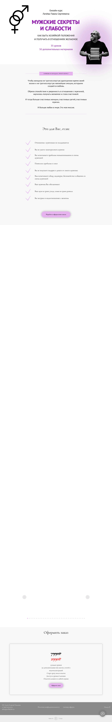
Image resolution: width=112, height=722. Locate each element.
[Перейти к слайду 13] (48, 618)
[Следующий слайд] (88, 597)
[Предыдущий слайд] (24, 597)
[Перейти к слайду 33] (84, 618)
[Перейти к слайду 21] (63, 618)
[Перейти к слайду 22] (64, 618)
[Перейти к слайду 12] (47, 618)
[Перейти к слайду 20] (61, 618)
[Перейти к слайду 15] (52, 618)
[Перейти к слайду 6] (36, 618)
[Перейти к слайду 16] (54, 618)
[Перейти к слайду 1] (27, 618)
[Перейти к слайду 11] (45, 618)
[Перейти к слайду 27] (73, 618)
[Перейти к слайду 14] (50, 618)
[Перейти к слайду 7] (38, 618)
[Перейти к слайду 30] (79, 618)
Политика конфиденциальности (49, 707)
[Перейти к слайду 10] (43, 618)
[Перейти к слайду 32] (82, 618)
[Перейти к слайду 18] (57, 618)
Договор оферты (68, 707)
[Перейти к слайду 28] (75, 618)
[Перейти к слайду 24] (68, 618)
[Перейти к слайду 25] (70, 618)
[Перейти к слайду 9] (41, 618)
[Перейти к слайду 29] (77, 618)
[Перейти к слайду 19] (59, 618)
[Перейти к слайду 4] (32, 618)
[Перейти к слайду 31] (80, 618)
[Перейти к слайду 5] (34, 618)
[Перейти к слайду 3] (31, 618)
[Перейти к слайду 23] (66, 618)
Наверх (107, 707)
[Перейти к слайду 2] (29, 618)
